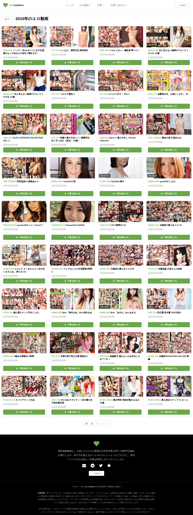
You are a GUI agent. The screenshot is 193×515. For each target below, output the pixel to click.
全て (8, 19)
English (184, 5)
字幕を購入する (24, 62)
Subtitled (16, 5)
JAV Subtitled (90, 486)
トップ (69, 5)
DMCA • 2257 (114, 486)
